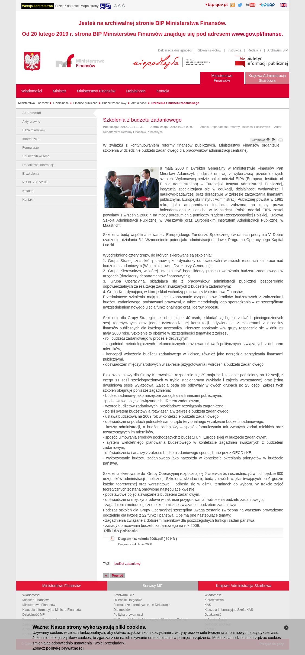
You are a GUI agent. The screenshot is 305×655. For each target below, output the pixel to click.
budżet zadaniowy (127, 564)
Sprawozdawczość (36, 156)
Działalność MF (34, 615)
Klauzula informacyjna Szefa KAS (229, 610)
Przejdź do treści (67, 6)
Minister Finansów (36, 600)
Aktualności (138, 103)
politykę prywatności (65, 648)
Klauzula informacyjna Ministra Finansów (52, 610)
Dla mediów (122, 610)
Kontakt (28, 200)
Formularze (31, 148)
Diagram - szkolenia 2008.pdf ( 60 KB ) (147, 539)
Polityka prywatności (128, 615)
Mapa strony (89, 6)
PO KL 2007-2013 (36, 182)
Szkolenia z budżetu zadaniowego (175, 103)
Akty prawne (31, 122)
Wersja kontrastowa (37, 6)
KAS (208, 605)
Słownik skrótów (209, 50)
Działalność (60, 103)
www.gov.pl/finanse (256, 34)
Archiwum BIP (277, 50)
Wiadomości (31, 595)
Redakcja (254, 50)
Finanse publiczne (85, 103)
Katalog (28, 191)
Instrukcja (234, 50)
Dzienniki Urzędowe (128, 600)
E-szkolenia (31, 174)
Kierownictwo (214, 600)
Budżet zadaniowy (114, 103)
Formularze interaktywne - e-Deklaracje (142, 605)
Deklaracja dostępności (175, 50)
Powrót (117, 576)
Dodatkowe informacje (39, 165)
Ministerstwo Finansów (33, 103)
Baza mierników (34, 130)
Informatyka (31, 139)
